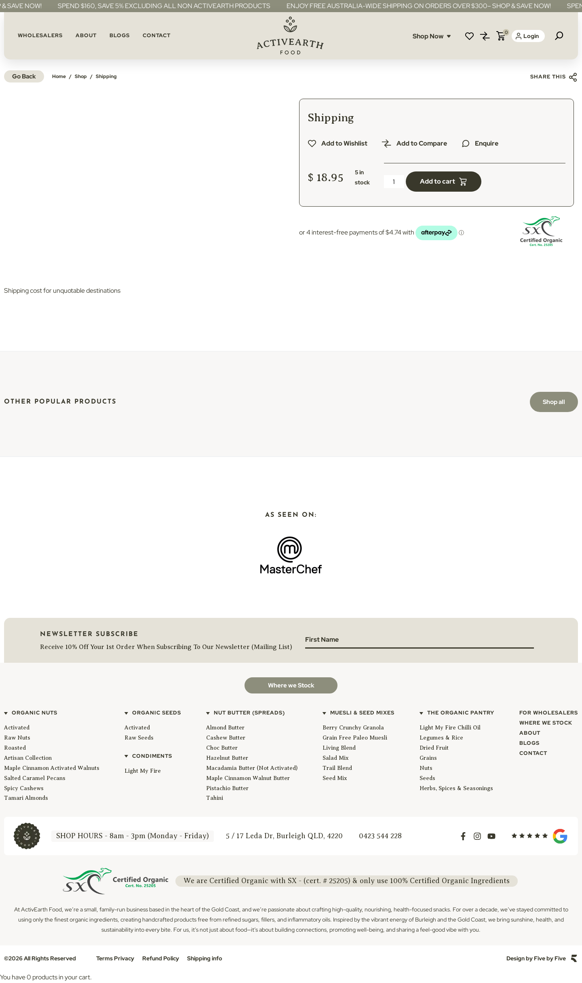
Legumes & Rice (441, 738)
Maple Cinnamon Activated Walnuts (51, 768)
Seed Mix (335, 778)
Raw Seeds (139, 738)
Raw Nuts (17, 738)
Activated (17, 728)
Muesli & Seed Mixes (362, 712)
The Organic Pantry (460, 712)
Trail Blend (337, 768)
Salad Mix (336, 758)
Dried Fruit (434, 748)
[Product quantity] (394, 181)
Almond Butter (225, 728)
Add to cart (437, 181)
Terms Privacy (115, 958)
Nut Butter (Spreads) (249, 712)
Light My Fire (142, 771)
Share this (554, 77)
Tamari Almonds (26, 798)
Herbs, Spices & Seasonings (456, 788)
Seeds (427, 778)
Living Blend (339, 748)
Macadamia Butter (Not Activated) (251, 768)
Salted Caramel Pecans (34, 778)
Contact (157, 35)
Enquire (486, 143)
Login (527, 36)
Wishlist (469, 36)
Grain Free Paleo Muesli (355, 738)
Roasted (15, 748)
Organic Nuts (34, 712)
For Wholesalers (548, 712)
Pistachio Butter (227, 788)
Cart (500, 36)
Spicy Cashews (24, 788)
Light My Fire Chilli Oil (450, 728)
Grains (428, 758)
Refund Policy (160, 958)
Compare (485, 36)
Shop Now (432, 36)
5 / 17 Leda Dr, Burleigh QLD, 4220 (284, 836)
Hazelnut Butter (227, 758)
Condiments (152, 756)
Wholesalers (40, 35)
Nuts (426, 768)
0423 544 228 (380, 836)
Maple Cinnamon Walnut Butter (248, 778)
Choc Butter (222, 748)
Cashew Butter (225, 738)
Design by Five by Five (536, 958)
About (86, 35)
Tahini (214, 798)
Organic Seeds (156, 712)
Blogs (120, 35)
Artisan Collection (28, 758)
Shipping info (204, 958)
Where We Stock (545, 722)
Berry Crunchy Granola (353, 728)
